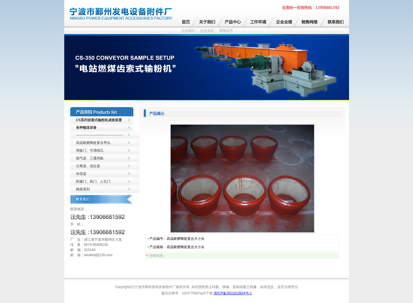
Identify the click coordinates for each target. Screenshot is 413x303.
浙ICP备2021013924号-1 (233, 293)
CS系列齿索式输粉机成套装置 (99, 120)
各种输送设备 (86, 128)
